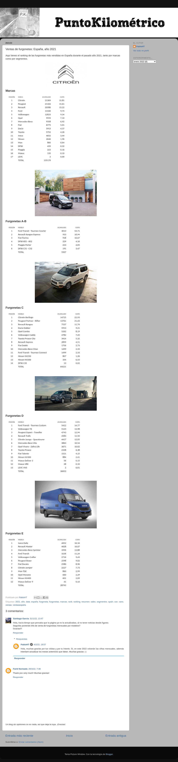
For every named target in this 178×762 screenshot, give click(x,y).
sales (93, 602)
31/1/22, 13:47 (36, 618)
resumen (85, 602)
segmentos (102, 602)
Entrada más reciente (19, 735)
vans (121, 602)
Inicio (69, 735)
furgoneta (43, 602)
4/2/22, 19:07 (40, 644)
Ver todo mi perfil (141, 50)
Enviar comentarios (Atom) (31, 742)
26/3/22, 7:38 (34, 669)
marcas (63, 602)
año (23, 602)
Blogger (109, 754)
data (28, 602)
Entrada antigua (116, 735)
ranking (76, 602)
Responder (18, 633)
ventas (9, 605)
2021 (17, 602)
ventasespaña (19, 605)
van (116, 602)
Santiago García (21, 618)
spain (110, 602)
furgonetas (54, 602)
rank (70, 602)
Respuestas (21, 639)
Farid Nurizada (20, 669)
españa (34, 602)
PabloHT (25, 644)
